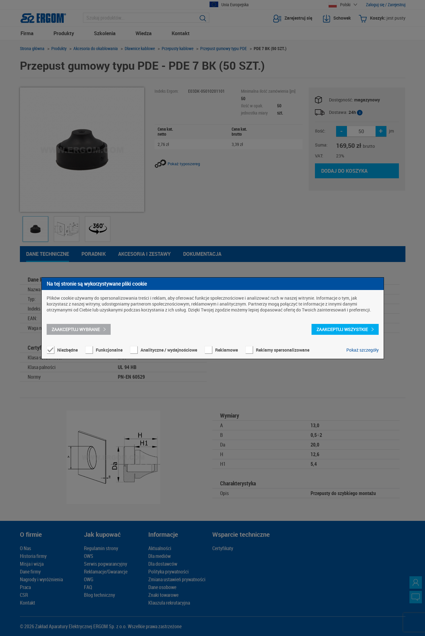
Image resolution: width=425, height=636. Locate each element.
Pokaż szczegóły (362, 350)
